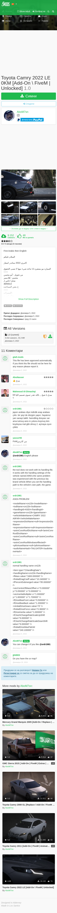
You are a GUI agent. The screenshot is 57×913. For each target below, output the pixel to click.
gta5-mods (18, 357)
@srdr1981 (18, 455)
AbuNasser (18, 377)
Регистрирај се (12, 673)
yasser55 (17, 438)
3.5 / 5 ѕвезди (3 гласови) (11, 244)
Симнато (11, 237)
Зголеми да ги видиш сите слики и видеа (28, 229)
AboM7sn (22, 111)
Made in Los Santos (10, 905)
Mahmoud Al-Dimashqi (24, 391)
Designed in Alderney (11, 902)
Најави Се (37, 670)
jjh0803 (16, 655)
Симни (28, 96)
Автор (26, 452)
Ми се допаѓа (28, 237)
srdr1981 (17, 409)
